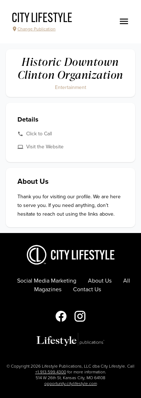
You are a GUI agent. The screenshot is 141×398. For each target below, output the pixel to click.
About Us (100, 280)
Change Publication (34, 29)
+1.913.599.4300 (50, 371)
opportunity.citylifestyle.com (70, 383)
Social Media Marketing (46, 280)
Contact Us (87, 289)
